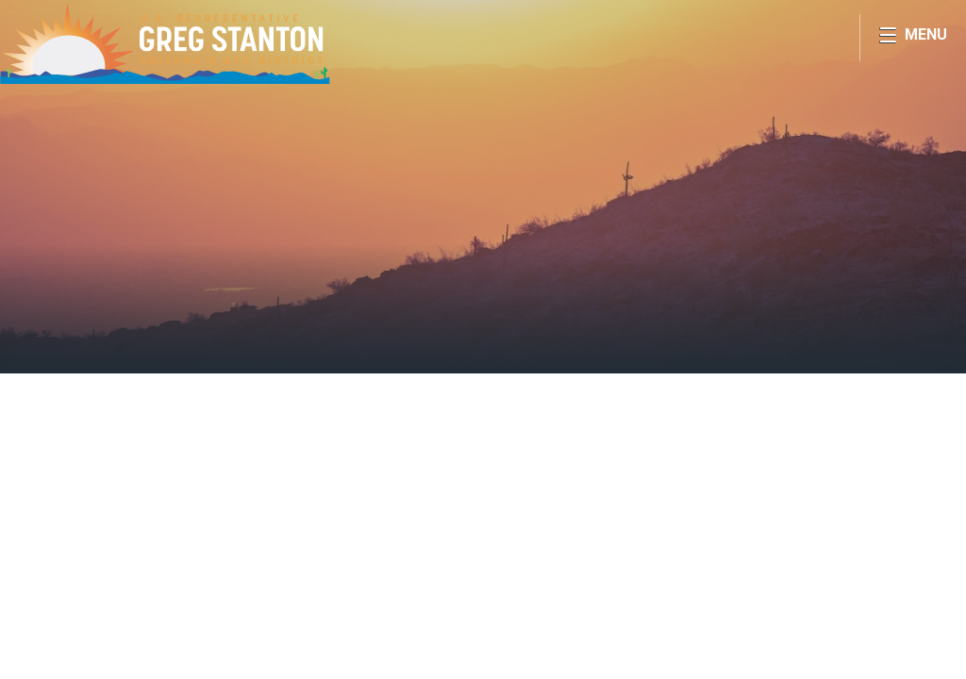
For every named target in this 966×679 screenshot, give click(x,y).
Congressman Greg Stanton (165, 43)
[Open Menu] (912, 37)
